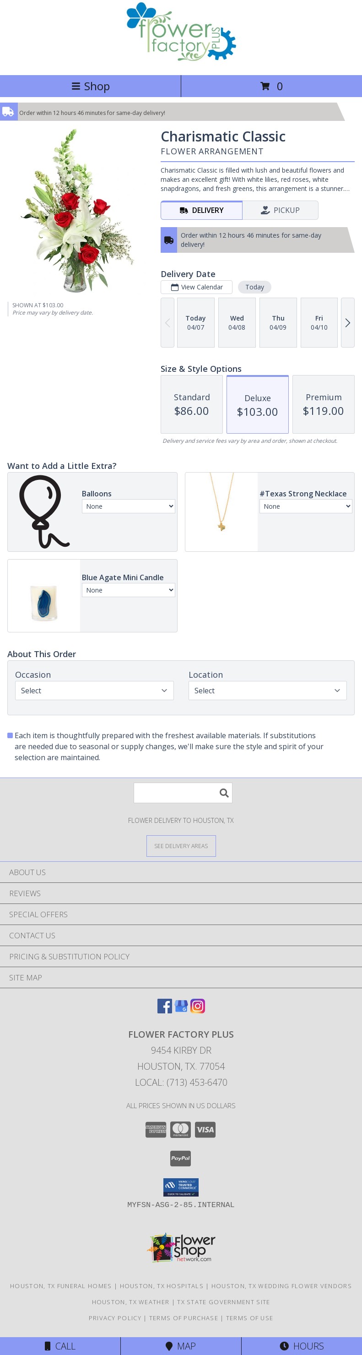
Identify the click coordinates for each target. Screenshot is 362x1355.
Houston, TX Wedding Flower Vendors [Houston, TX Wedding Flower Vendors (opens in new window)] (281, 1286)
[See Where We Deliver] (181, 845)
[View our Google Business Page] (181, 1010)
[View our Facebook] (164, 1010)
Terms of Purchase (183, 1318)
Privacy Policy (115, 1318)
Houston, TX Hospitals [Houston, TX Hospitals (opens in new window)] (162, 1286)
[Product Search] (183, 793)
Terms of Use (250, 1318)
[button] (181, 1187)
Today (254, 287)
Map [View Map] (181, 1346)
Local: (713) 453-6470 (181, 1082)
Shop (90, 85)
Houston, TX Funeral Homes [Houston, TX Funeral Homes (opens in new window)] (61, 1286)
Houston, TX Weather (131, 1302)
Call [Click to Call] (60, 1346)
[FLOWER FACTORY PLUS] (181, 61)
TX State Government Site (223, 1302)
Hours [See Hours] (302, 1346)
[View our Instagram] (197, 1010)
